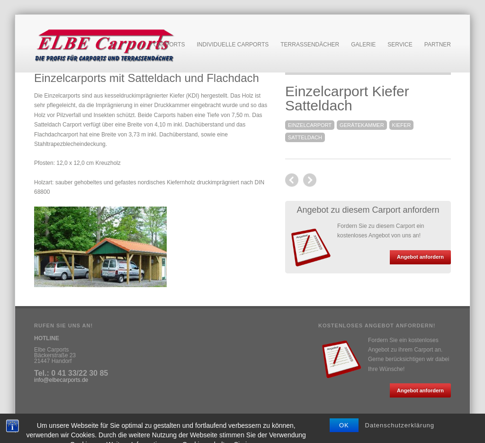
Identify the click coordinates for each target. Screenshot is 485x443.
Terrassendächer (309, 44)
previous (309, 180)
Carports (169, 45)
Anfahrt (112, 420)
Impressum (48, 420)
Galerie (363, 44)
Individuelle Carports (233, 45)
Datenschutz (83, 420)
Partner (437, 44)
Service (399, 45)
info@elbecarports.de (61, 380)
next (291, 180)
